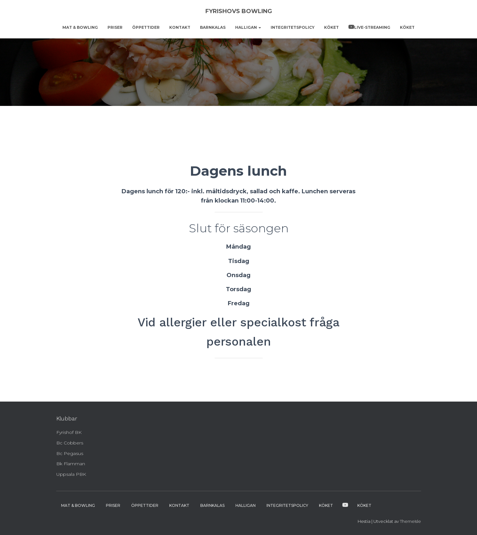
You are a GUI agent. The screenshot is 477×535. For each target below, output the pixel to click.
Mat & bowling (80, 27)
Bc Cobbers (69, 443)
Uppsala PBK (71, 474)
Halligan (248, 27)
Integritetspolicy (292, 27)
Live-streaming (372, 27)
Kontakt (179, 27)
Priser (115, 27)
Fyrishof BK (69, 432)
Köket (331, 27)
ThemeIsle (410, 521)
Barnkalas (213, 27)
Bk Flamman (70, 464)
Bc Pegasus (69, 453)
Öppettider (146, 27)
